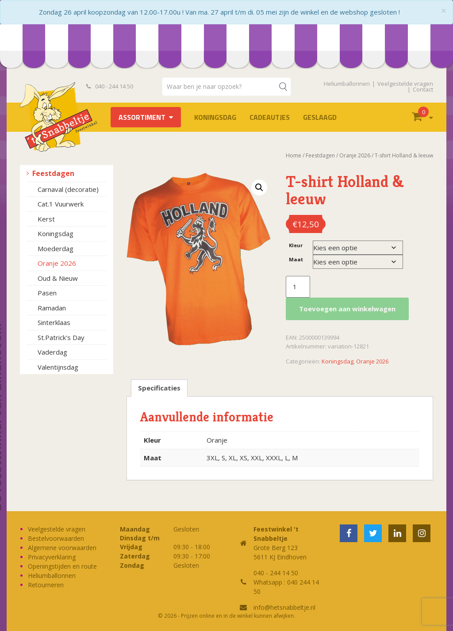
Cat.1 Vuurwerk (61, 203)
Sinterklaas (54, 322)
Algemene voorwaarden (62, 547)
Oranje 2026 (57, 263)
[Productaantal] (298, 287)
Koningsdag (215, 117)
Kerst (46, 218)
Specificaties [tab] (159, 387)
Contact (423, 89)
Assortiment (142, 117)
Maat (296, 259)
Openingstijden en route (62, 566)
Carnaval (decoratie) (68, 189)
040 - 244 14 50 (109, 86)
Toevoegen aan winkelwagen (347, 308)
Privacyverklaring (52, 557)
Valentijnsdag (58, 367)
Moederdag (55, 248)
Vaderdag (52, 352)
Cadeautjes (270, 117)
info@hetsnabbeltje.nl (284, 607)
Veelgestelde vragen (405, 84)
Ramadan (52, 307)
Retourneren (46, 585)
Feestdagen (53, 173)
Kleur (296, 245)
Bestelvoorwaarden (56, 538)
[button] (259, 187)
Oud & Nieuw (58, 278)
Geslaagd (320, 117)
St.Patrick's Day (61, 337)
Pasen (47, 292)
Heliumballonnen (347, 84)
